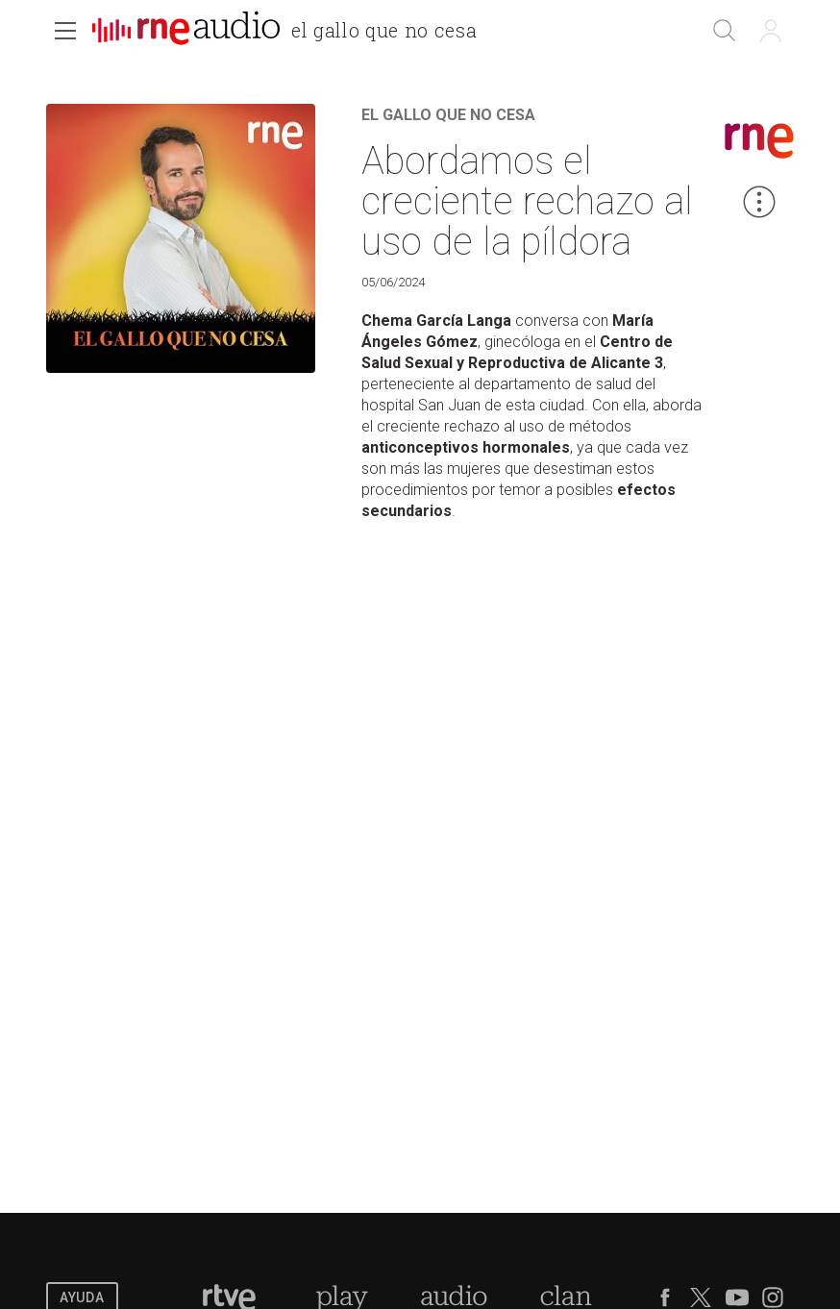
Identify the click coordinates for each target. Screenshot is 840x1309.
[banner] (292, 33)
